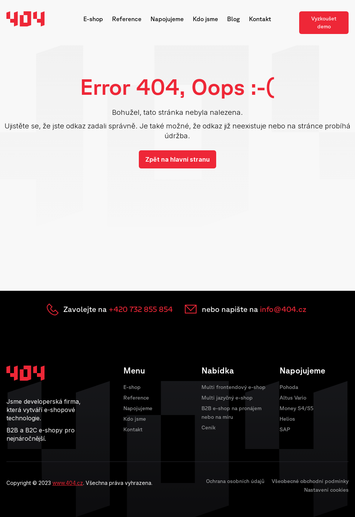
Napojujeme (167, 18)
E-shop (93, 18)
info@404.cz (283, 309)
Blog (233, 18)
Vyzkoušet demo (324, 22)
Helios (287, 419)
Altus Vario (293, 398)
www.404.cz (67, 483)
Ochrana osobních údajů (235, 481)
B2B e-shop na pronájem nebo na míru (231, 412)
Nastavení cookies (326, 490)
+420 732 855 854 (141, 309)
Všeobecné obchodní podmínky (310, 481)
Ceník (208, 427)
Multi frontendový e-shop (233, 387)
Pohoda (289, 387)
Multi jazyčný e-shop (227, 398)
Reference (126, 18)
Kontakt (260, 18)
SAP (285, 429)
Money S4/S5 (297, 408)
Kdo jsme (205, 18)
